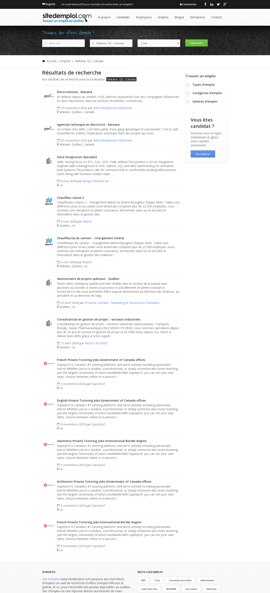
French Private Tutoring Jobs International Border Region (99, 522)
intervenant (207, 580)
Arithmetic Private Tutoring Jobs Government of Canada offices (104, 481)
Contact (216, 17)
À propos (104, 17)
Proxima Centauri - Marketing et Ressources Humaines (122, 303)
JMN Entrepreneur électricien (112, 108)
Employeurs (144, 17)
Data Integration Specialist (77, 157)
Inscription (203, 154)
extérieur (211, 588)
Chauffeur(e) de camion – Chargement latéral (90, 238)
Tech (157, 580)
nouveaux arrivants (180, 580)
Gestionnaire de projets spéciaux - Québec (88, 279)
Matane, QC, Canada (89, 61)
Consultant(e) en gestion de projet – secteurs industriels (98, 319)
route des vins (149, 588)
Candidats (123, 17)
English (50, 4)
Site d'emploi (51, 579)
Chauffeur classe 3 (70, 198)
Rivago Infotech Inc (95, 181)
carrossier (191, 588)
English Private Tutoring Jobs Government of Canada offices (101, 400)
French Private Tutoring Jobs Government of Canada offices (101, 360)
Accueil (51, 61)
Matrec (87, 221)
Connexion (189, 4)
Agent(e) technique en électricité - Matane (88, 125)
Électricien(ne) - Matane (74, 92)
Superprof (98, 384)
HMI (143, 580)
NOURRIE (171, 588)
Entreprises (197, 17)
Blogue (179, 17)
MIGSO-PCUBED (96, 343)
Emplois (163, 17)
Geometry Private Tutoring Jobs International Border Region (102, 441)
